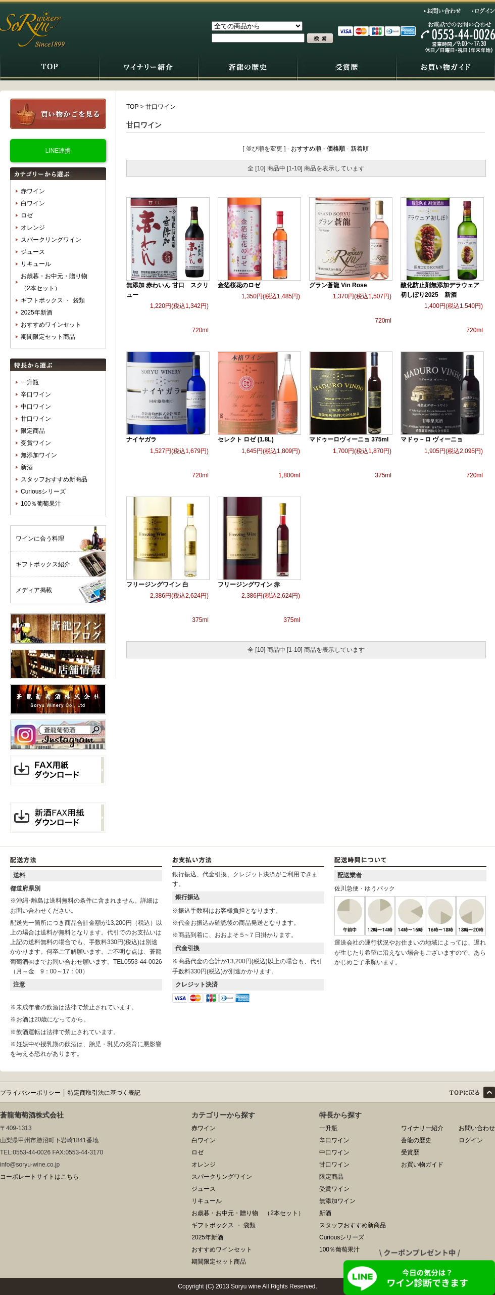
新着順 (360, 148)
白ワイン (33, 203)
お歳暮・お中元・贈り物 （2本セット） (57, 282)
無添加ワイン (39, 455)
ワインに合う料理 (40, 538)
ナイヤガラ (141, 439)
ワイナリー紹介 (422, 1128)
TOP (132, 106)
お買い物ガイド (422, 1164)
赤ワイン (33, 191)
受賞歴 (410, 1152)
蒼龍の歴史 (416, 1140)
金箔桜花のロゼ (239, 285)
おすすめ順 (306, 148)
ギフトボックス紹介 (43, 564)
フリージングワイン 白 (157, 584)
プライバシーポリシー (30, 1092)
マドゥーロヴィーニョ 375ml (348, 439)
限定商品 (33, 430)
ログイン (483, 11)
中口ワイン (36, 406)
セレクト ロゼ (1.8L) (246, 439)
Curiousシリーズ (43, 491)
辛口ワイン (36, 394)
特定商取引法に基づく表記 (104, 1092)
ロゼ (27, 215)
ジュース (33, 251)
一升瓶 (30, 382)
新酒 (27, 467)
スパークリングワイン (51, 239)
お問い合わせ (443, 11)
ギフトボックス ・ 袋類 (53, 300)
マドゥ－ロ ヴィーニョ (432, 439)
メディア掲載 (34, 590)
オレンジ (33, 227)
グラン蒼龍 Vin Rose (338, 285)
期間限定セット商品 (48, 336)
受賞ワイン (36, 442)
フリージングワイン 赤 (249, 584)
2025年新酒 (37, 312)
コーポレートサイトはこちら (39, 1176)
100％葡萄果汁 (41, 503)
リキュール (36, 263)
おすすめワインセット (51, 324)
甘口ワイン (36, 418)
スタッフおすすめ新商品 (54, 479)
